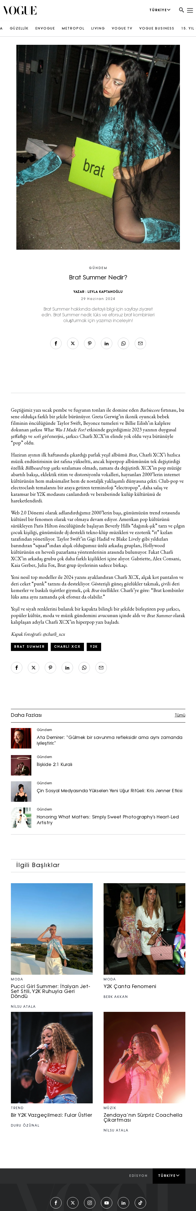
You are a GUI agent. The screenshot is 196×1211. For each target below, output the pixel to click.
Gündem (98, 268)
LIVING (98, 28)
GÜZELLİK (19, 28)
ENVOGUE (45, 28)
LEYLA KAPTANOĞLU (105, 292)
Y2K (94, 647)
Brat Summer (29, 647)
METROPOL (73, 28)
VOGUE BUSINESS (156, 28)
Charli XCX (67, 647)
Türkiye (169, 1176)
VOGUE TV (122, 28)
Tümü (180, 716)
